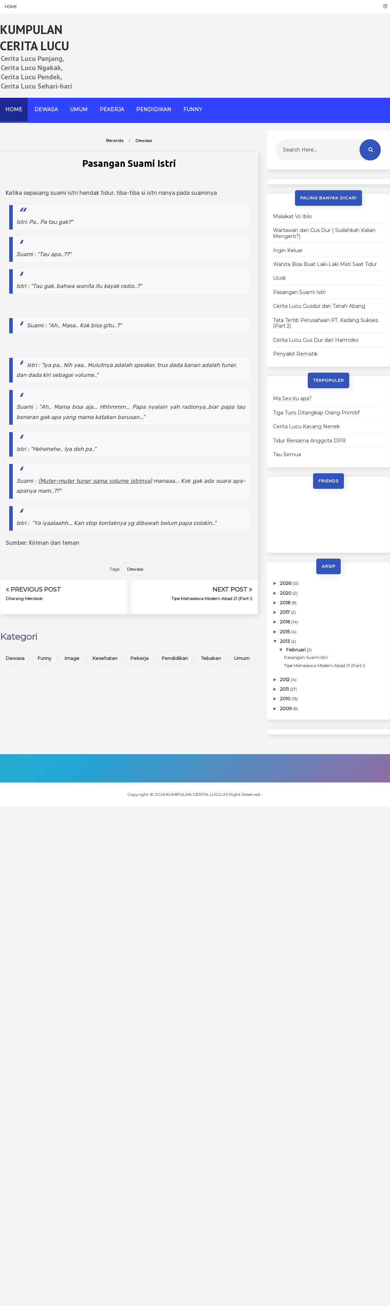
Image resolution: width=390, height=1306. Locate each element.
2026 (286, 583)
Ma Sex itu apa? (292, 398)
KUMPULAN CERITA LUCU (34, 37)
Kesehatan (105, 658)
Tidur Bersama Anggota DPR (309, 440)
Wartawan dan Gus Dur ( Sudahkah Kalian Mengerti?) (324, 233)
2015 (285, 631)
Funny (192, 109)
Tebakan (211, 658)
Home (11, 6)
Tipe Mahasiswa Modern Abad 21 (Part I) (211, 598)
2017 (285, 612)
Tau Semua (287, 454)
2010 (285, 698)
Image (72, 658)
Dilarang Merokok (24, 598)
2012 (285, 679)
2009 (286, 708)
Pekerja (112, 109)
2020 (286, 593)
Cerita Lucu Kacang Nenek (306, 426)
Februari (296, 649)
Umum (79, 109)
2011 (285, 689)
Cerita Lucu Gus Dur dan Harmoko (315, 340)
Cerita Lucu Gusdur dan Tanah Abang (319, 306)
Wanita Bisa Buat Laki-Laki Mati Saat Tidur (325, 264)
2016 (285, 621)
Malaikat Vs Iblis (292, 216)
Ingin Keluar (288, 250)
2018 (285, 602)
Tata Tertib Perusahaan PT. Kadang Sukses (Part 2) (325, 323)
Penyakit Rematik (295, 354)
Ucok (279, 278)
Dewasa (46, 109)
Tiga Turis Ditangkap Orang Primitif (316, 412)
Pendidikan (153, 109)
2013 (285, 641)
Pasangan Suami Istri (299, 292)
